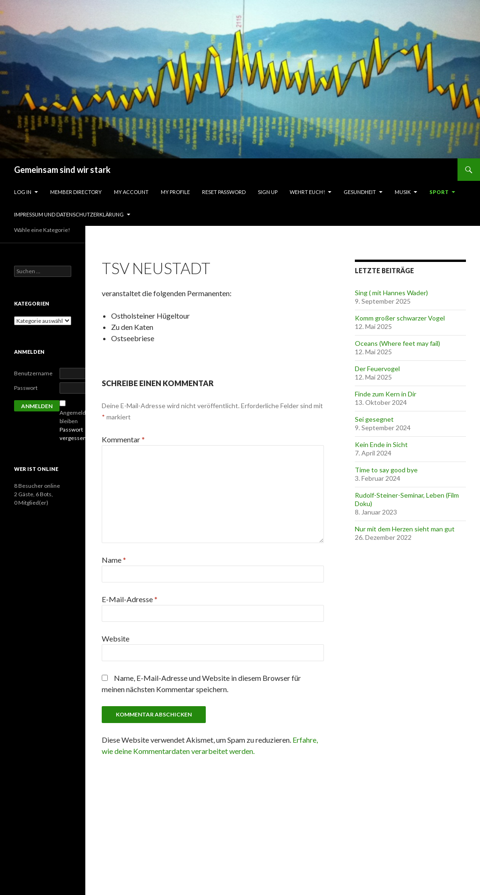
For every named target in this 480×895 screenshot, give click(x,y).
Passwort (26, 387)
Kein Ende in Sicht (381, 444)
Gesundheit (360, 192)
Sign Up (268, 192)
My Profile (175, 192)
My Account (131, 192)
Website (115, 638)
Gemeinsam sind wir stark (62, 169)
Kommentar (123, 439)
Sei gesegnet (374, 419)
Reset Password (224, 192)
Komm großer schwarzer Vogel (400, 318)
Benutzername (33, 373)
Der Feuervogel (377, 369)
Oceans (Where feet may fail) (397, 343)
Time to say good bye (386, 470)
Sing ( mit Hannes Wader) (391, 293)
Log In (22, 192)
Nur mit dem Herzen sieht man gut (405, 529)
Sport (439, 192)
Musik (403, 192)
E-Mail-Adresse (130, 599)
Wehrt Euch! (307, 192)
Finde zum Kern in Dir (385, 394)
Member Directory (76, 192)
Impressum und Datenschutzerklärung (69, 214)
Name (114, 559)
